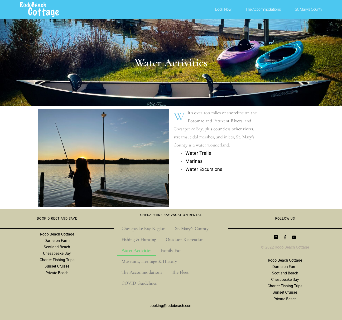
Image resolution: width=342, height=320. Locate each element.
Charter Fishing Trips (57, 260)
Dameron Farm (57, 240)
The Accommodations (263, 9)
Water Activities (136, 250)
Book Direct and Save (57, 218)
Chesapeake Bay (57, 253)
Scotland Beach (57, 247)
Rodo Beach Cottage (57, 234)
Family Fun (171, 250)
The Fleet (180, 272)
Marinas (193, 161)
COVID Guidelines (139, 283)
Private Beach (56, 273)
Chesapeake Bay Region (143, 228)
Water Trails (198, 153)
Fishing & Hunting (138, 239)
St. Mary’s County (308, 9)
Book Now (223, 9)
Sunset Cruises (56, 266)
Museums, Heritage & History (149, 261)
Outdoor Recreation (184, 239)
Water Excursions (203, 169)
